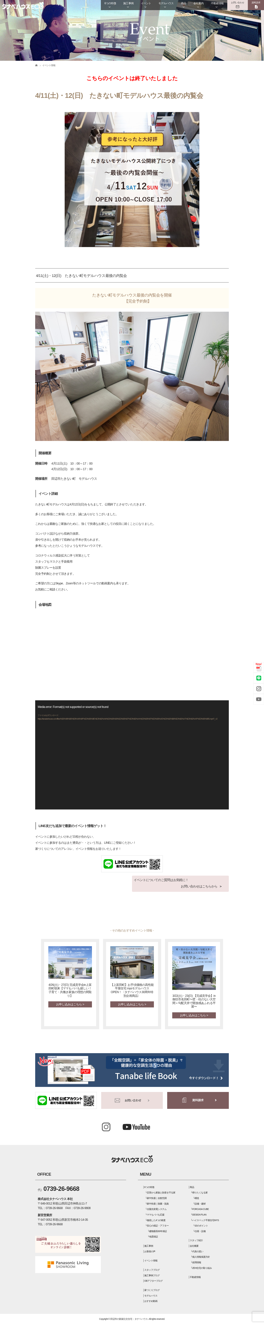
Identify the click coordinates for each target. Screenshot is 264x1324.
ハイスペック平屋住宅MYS (205, 1220)
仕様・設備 (200, 1231)
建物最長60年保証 (158, 1231)
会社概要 (194, 1246)
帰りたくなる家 (200, 1192)
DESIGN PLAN (199, 1214)
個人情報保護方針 (201, 1256)
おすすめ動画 (150, 1301)
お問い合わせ (237, 2)
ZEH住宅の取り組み (202, 1268)
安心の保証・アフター (158, 1225)
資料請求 (256, 2)
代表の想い (197, 1251)
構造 (197, 1198)
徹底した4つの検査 (156, 1220)
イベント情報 (150, 1260)
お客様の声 (149, 1251)
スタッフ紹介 (196, 1240)
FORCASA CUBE (200, 1209)
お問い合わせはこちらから (199, 886)
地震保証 (153, 1236)
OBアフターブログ (153, 1280)
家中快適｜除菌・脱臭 (158, 1203)
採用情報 (196, 1262)
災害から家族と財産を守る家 (161, 1192)
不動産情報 (217, 3)
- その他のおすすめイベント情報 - (132, 930)
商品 (183, 3)
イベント (146, 3)
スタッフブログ (152, 1269)
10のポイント (201, 1225)
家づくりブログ (152, 1290)
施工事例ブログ (152, 1275)
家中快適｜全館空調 (157, 1198)
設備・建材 (200, 1203)
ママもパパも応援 (155, 1214)
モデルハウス (166, 3)
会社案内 (198, 3)
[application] (132, 754)
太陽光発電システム (157, 1209)
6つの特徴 (110, 3)
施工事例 (128, 3)
